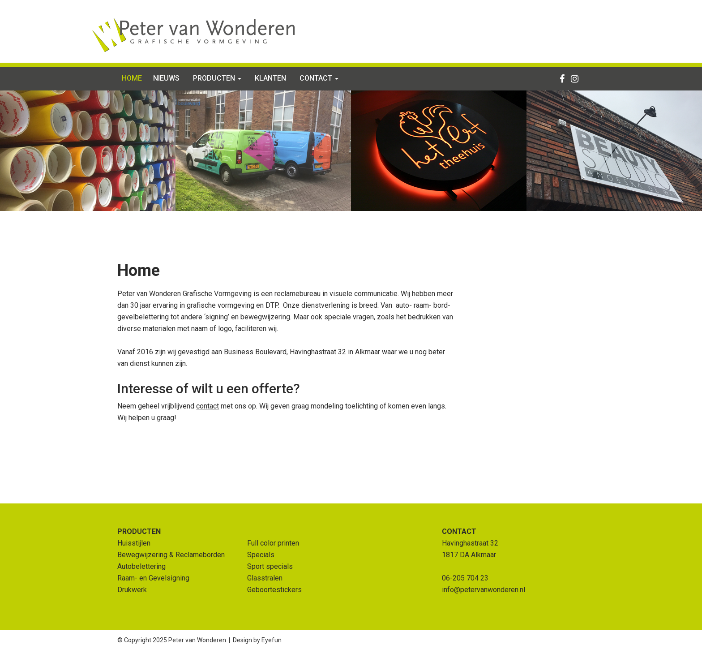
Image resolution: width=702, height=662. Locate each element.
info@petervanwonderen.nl (483, 589)
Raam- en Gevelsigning (153, 578)
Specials (260, 554)
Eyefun (271, 640)
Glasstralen (265, 578)
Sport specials (270, 566)
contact (207, 406)
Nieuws (166, 78)
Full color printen (273, 543)
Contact (319, 78)
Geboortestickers (274, 589)
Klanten (270, 78)
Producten (217, 78)
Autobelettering (141, 566)
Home (132, 78)
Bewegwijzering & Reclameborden (171, 554)
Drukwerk (132, 589)
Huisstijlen (133, 543)
